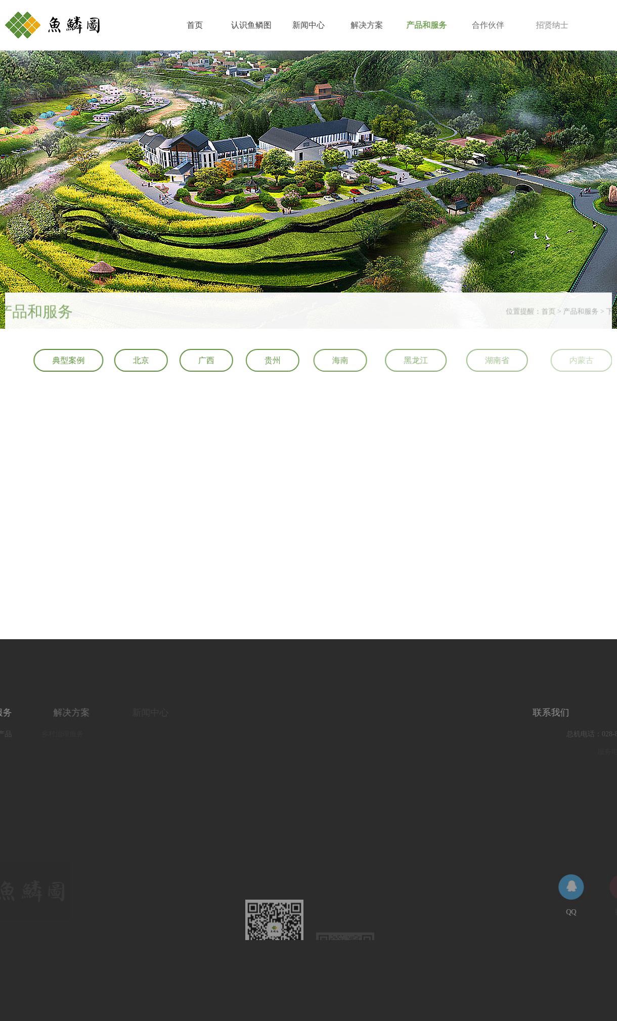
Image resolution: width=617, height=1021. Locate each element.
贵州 (278, 360)
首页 (196, 25)
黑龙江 (429, 360)
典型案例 (70, 360)
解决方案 (373, 25)
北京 (143, 360)
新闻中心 (312, 25)
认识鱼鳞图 (254, 25)
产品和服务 (435, 25)
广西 (210, 360)
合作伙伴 (500, 25)
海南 (348, 360)
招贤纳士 (568, 25)
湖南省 (514, 360)
